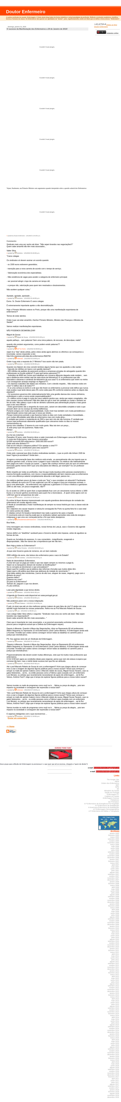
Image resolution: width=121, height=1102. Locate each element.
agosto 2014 (114, 1025)
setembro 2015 (113, 1049)
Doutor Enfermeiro (25, 11)
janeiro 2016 (114, 1056)
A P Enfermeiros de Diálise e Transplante (104, 811)
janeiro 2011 (114, 949)
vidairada (20, 358)
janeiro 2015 (114, 1034)
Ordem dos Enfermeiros (110, 783)
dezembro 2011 (113, 969)
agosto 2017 (114, 1084)
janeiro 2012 (114, 971)
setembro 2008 (113, 897)
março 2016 (114, 1060)
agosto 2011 (114, 962)
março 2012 (114, 975)
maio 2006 (115, 846)
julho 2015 (115, 1045)
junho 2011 (115, 958)
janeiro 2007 (114, 859)
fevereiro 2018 (113, 1092)
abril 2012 (115, 976)
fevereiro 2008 (113, 884)
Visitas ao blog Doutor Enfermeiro (105, 26)
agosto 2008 (114, 895)
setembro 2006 (113, 852)
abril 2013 (115, 999)
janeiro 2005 (114, 833)
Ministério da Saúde (111, 791)
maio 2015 (115, 1041)
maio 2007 (115, 867)
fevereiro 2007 (113, 861)
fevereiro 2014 (113, 1014)
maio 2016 (115, 1064)
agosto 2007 (114, 872)
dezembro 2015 (113, 1054)
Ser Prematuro (113, 802)
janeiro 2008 (114, 882)
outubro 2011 (114, 965)
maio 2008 (115, 889)
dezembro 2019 (113, 1097)
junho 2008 (115, 891)
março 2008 (114, 885)
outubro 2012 (114, 988)
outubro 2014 (114, 1028)
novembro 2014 (113, 1030)
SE (118, 789)
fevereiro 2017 (113, 1077)
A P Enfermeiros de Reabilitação (107, 805)
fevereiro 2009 (113, 906)
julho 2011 (115, 960)
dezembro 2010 (113, 947)
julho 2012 (115, 982)
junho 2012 (115, 980)
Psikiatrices (115, 800)
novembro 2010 (113, 945)
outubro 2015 (114, 1051)
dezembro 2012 (113, 991)
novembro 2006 (113, 856)
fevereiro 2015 (113, 1036)
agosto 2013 (114, 1006)
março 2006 (114, 844)
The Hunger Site (113, 779)
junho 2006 (115, 848)
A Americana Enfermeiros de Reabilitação (103, 807)
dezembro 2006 (113, 857)
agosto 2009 (114, 917)
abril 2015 (115, 1040)
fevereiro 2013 (113, 995)
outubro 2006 (114, 854)
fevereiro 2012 (113, 973)
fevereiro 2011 (113, 950)
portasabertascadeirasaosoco (26, 519)
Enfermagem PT (113, 794)
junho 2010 (115, 936)
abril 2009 (115, 910)
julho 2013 (115, 1004)
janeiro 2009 (114, 904)
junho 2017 (115, 1080)
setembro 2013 (113, 1008)
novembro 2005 (113, 843)
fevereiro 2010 (113, 928)
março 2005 (114, 837)
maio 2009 (115, 911)
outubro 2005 (114, 841)
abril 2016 (115, 1062)
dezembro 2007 (113, 880)
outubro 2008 (114, 898)
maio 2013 (115, 1001)
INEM (117, 781)
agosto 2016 (114, 1067)
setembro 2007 (113, 874)
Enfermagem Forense (111, 798)
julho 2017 (115, 1082)
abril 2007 (115, 865)
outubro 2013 (114, 1010)
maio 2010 (115, 934)
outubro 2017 (114, 1088)
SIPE (117, 787)
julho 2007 (115, 870)
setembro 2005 (113, 839)
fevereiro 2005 (113, 835)
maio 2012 (115, 978)
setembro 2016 (113, 1069)
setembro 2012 (113, 986)
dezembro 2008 (113, 902)
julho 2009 (115, 915)
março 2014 (114, 1015)
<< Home (10, 727)
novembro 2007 (113, 878)
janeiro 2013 (114, 993)
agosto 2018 (114, 1093)
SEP (117, 785)
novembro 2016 (113, 1073)
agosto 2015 (114, 1047)
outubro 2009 (114, 921)
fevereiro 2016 (113, 1058)
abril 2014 (115, 1017)
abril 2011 (115, 954)
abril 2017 (115, 1079)
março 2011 (114, 952)
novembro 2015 (113, 1053)
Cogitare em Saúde (112, 796)
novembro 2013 (113, 1012)
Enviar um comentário (17, 718)
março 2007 (114, 863)
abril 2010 (115, 932)
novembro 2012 (113, 989)
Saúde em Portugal (112, 792)
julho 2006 (115, 850)
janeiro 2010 (114, 926)
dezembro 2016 (113, 1075)
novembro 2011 (113, 967)
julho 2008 (115, 893)
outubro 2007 (114, 876)
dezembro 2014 (113, 1032)
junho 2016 (115, 1066)
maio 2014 (115, 1019)
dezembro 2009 (113, 924)
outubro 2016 (114, 1071)
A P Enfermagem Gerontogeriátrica (106, 809)
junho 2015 (115, 1043)
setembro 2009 (113, 919)
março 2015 (114, 1038)
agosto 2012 (114, 984)
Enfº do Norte (21, 349)
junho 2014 (115, 1021)
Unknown (20, 690)
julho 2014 (115, 1023)
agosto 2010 (114, 939)
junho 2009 (115, 913)
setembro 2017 (113, 1086)
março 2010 (114, 930)
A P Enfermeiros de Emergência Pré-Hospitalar (101, 804)
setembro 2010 (113, 941)
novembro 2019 (113, 1095)
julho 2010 (115, 937)
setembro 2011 (113, 963)
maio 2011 (115, 956)
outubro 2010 (114, 943)
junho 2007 (115, 869)
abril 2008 (115, 887)
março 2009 (114, 908)
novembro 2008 (113, 900)
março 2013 (114, 997)
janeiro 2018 (114, 1090)
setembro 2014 (113, 1027)
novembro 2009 (113, 923)
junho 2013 (115, 1002)
